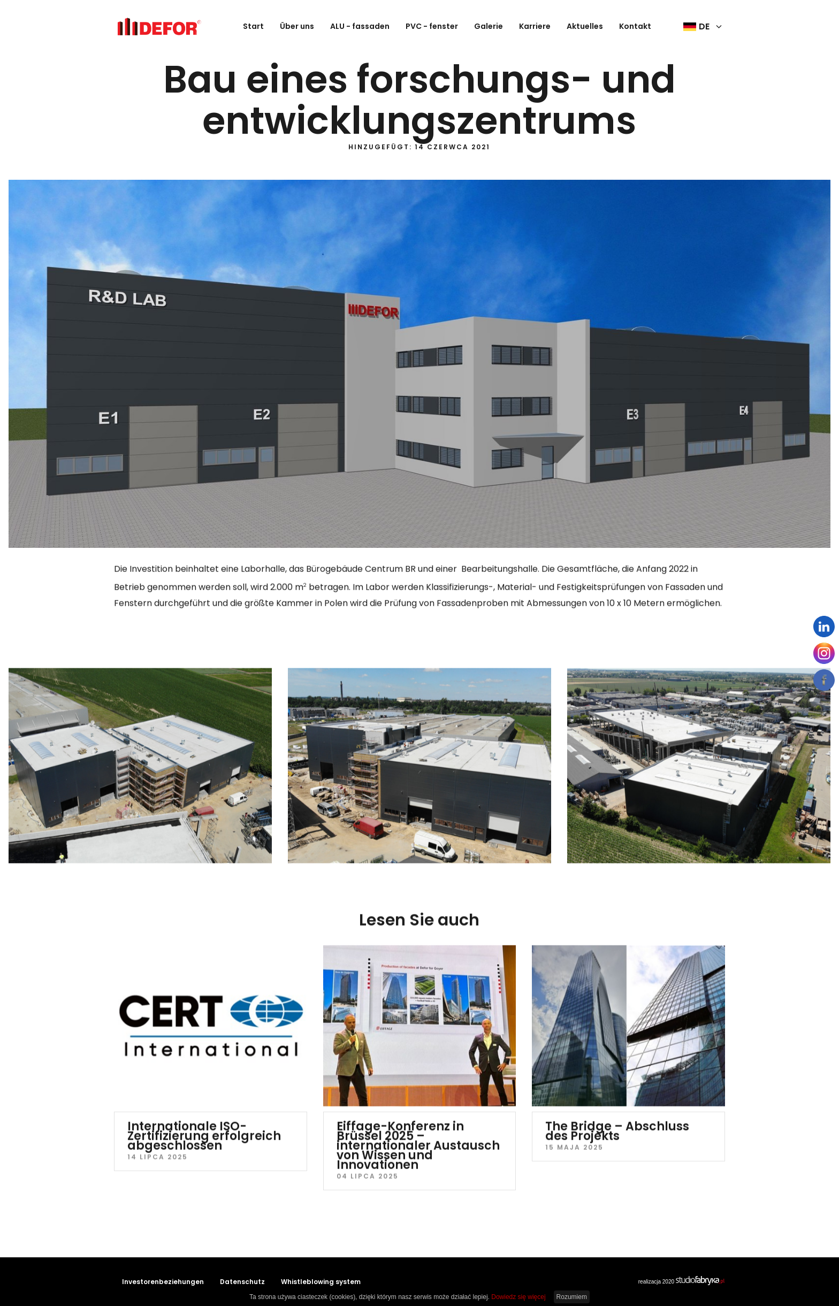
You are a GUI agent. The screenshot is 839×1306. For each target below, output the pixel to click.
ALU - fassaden (360, 26)
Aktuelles (585, 26)
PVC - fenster (432, 26)
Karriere (535, 26)
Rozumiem (571, 1297)
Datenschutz (242, 1281)
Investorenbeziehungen (163, 1281)
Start (253, 26)
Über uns (297, 26)
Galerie (488, 26)
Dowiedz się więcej (518, 1297)
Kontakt (635, 26)
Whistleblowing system (321, 1281)
